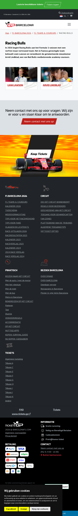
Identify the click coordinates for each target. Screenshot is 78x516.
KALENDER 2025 (13, 239)
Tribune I (9, 388)
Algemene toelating (14, 359)
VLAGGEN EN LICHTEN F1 (17, 227)
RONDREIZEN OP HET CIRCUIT (19, 301)
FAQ (21, 409)
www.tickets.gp (21, 413)
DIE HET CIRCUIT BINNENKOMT (55, 202)
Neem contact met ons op (39, 121)
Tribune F (9, 375)
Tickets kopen (52, 4)
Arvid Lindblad (52, 85)
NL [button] (63, 16)
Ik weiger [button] (24, 509)
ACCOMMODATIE (13, 322)
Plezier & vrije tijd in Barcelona (54, 293)
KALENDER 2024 (13, 248)
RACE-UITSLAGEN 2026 (16, 231)
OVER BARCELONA (49, 280)
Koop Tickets (39, 154)
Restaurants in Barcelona (52, 288)
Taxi (7, 309)
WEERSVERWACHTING (15, 214)
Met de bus (10, 293)
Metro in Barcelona (13, 297)
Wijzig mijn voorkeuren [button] (40, 509)
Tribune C (9, 367)
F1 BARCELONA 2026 (21, 33)
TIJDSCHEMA (11, 210)
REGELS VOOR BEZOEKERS (53, 206)
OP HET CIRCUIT (12, 326)
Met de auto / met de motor (18, 280)
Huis (7, 33)
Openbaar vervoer (48, 284)
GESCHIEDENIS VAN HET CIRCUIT (56, 210)
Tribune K (9, 396)
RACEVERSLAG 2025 (14, 243)
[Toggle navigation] (69, 24)
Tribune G (9, 380)
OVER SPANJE (47, 276)
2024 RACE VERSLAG (14, 252)
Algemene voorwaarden (15, 432)
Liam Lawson (15, 85)
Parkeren (9, 305)
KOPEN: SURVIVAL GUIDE (16, 334)
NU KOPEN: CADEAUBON (16, 339)
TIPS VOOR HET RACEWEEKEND (20, 218)
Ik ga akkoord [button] (11, 509)
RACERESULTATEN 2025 (16, 235)
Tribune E (9, 371)
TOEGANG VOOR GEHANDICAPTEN (56, 214)
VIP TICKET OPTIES (49, 231)
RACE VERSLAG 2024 (14, 256)
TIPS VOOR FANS (13, 223)
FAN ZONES (46, 218)
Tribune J (9, 392)
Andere (8, 400)
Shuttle (8, 313)
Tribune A (9, 363)
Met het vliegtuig (13, 284)
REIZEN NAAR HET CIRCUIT (17, 276)
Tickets (56, 409)
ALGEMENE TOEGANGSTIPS (53, 227)
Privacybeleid (11, 436)
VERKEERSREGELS (13, 318)
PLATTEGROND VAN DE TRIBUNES (56, 223)
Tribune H (9, 384)
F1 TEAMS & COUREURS (45, 33)
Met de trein (10, 288)
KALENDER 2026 (13, 206)
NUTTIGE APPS (12, 330)
